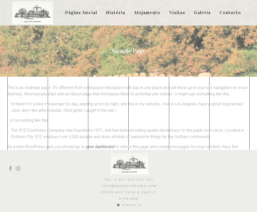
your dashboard (100, 146)
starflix (132, 205)
